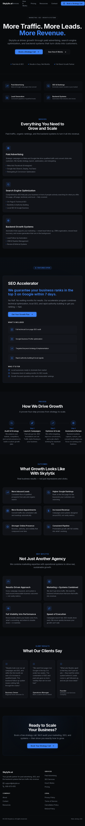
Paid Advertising (51, 775)
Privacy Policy (50, 797)
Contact (54, 3)
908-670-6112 (9, 786)
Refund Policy (50, 809)
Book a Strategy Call (72, 3)
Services (15, 3)
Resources (44, 3)
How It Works (24, 3)
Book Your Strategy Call (42, 746)
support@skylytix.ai (11, 783)
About (5, 797)
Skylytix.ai (7, 3)
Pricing (33, 3)
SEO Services (50, 779)
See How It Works (57, 52)
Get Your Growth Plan (22, 314)
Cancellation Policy (52, 805)
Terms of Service (51, 801)
